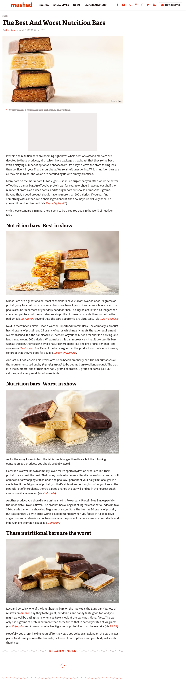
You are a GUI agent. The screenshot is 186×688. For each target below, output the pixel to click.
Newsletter (171, 5)
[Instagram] (136, 5)
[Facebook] (117, 5)
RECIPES (44, 4)
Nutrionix (17, 626)
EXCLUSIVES (61, 4)
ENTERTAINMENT (96, 4)
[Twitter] (130, 5)
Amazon (25, 613)
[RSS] (154, 5)
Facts (5, 16)
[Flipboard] (148, 5)
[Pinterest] (142, 5)
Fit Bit (113, 626)
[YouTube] (123, 5)
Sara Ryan (10, 30)
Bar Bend (26, 318)
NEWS (77, 4)
